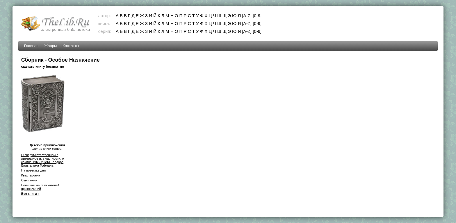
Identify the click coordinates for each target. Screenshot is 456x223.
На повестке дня (33, 170)
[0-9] (257, 15)
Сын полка (29, 180)
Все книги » (30, 193)
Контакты (71, 46)
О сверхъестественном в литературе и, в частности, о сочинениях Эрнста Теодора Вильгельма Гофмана (42, 160)
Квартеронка (30, 175)
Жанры (50, 46)
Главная (31, 46)
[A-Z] (247, 15)
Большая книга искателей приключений (40, 186)
